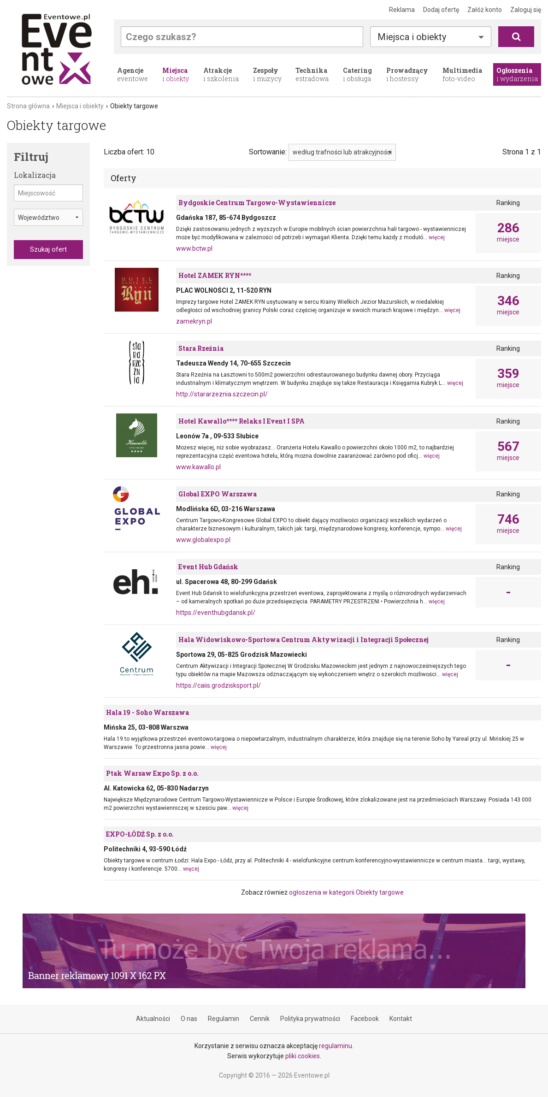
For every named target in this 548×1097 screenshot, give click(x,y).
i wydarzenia (517, 74)
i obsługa (357, 74)
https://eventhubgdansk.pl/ (215, 612)
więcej (437, 237)
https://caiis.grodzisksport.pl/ (218, 685)
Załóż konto (484, 9)
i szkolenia (221, 74)
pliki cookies (302, 1056)
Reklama (402, 9)
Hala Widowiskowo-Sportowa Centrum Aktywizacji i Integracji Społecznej (303, 639)
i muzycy (267, 74)
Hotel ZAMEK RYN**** (214, 275)
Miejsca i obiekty (411, 36)
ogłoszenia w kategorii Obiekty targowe (346, 892)
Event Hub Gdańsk (208, 566)
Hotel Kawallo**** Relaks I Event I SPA (241, 421)
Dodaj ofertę (441, 9)
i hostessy (407, 74)
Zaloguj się (525, 9)
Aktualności (153, 1018)
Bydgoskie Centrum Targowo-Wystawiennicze (257, 202)
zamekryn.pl (194, 321)
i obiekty (175, 74)
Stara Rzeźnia (201, 348)
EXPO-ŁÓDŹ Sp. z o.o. (140, 834)
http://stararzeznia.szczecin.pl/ (222, 394)
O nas (189, 1018)
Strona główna (28, 106)
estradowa (312, 74)
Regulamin (223, 1018)
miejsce (508, 232)
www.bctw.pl (194, 248)
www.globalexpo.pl (203, 539)
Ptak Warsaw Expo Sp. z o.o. (152, 773)
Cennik (260, 1018)
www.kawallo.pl (198, 467)
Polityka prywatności (310, 1018)
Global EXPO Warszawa (217, 494)
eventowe (132, 74)
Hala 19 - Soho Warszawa (147, 712)
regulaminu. (336, 1046)
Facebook (365, 1018)
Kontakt (400, 1018)
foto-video (462, 74)
